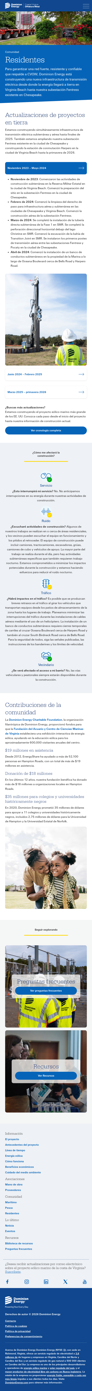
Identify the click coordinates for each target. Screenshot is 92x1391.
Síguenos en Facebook (7, 1282)
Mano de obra (13, 1184)
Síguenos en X (65, 1282)
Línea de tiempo (15, 1150)
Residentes (12, 1213)
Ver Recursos (46, 1075)
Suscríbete (13, 1272)
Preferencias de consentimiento (23, 1336)
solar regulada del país (62, 1368)
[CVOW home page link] (22, 5)
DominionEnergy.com (16, 1382)
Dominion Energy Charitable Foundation (35, 719)
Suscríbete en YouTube (85, 1282)
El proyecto (12, 1139)
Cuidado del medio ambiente (23, 1172)
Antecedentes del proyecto (22, 1144)
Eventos (10, 1231)
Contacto (10, 1321)
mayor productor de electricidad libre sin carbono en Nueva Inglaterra (43, 1372)
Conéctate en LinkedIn (46, 1282)
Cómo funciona (14, 1161)
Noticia (9, 1225)
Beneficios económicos (19, 1167)
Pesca (9, 1208)
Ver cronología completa (46, 430)
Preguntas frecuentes (18, 1249)
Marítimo (11, 1202)
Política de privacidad (18, 1331)
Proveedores (13, 1190)
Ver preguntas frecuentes (46, 990)
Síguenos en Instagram (27, 1282)
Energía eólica (14, 1156)
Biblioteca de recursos (19, 1243)
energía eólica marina (35, 1368)
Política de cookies (16, 1326)
